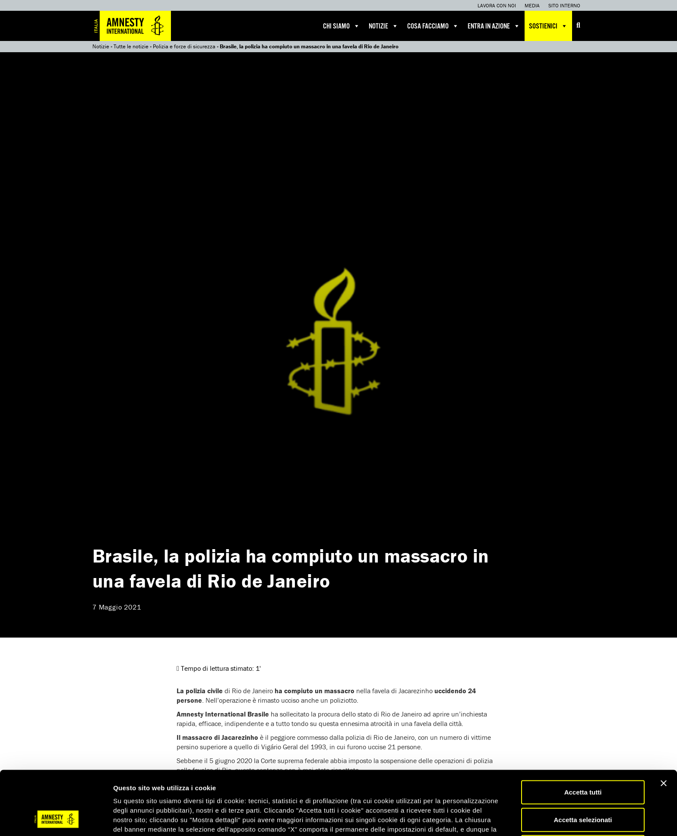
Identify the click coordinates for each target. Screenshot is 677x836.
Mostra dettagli (454, 819)
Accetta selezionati (583, 763)
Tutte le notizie (131, 46)
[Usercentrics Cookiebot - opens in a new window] (56, 819)
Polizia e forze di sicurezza (184, 46)
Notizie (384, 26)
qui (138, 791)
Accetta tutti (583, 735)
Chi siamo (341, 26)
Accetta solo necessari (583, 790)
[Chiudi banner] (664, 726)
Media (532, 5)
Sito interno (564, 5)
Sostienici (548, 26)
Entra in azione (494, 26)
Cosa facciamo (433, 26)
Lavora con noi (497, 5)
